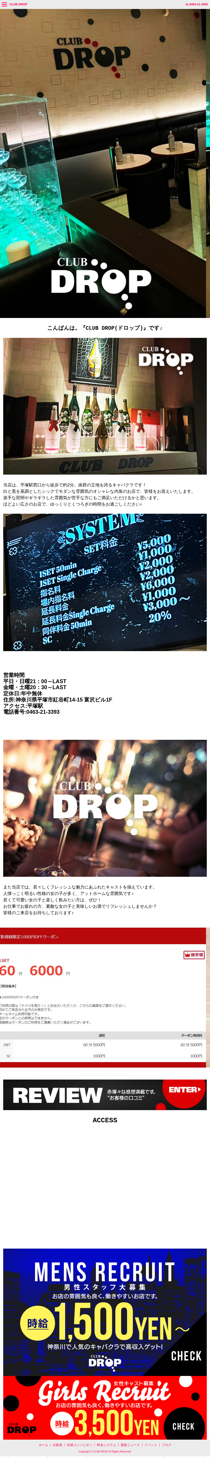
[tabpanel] (105, 998)
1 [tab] (102, 1071)
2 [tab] (108, 1071)
